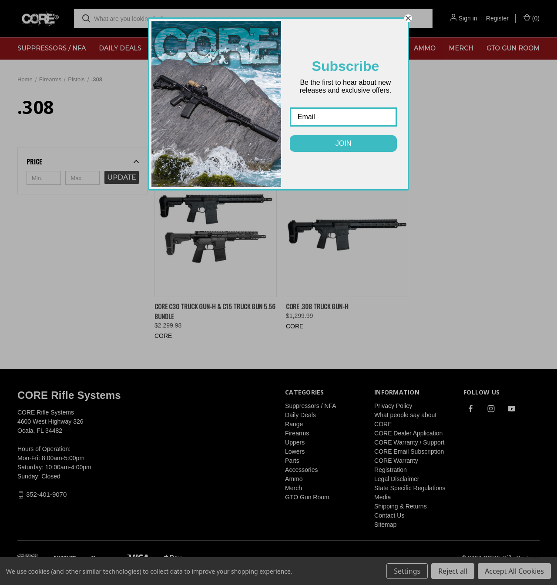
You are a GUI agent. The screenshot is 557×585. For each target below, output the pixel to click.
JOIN (343, 143)
